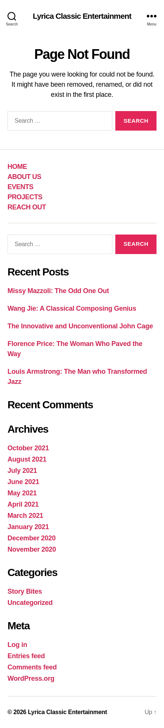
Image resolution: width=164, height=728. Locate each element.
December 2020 (31, 538)
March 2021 (25, 515)
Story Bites (24, 591)
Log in (17, 644)
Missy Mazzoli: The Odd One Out (58, 291)
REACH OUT (26, 207)
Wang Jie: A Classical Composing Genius (71, 308)
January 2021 (28, 527)
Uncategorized (30, 602)
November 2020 (31, 549)
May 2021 (22, 493)
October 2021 (28, 448)
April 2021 (23, 504)
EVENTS (20, 187)
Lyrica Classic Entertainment (82, 16)
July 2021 (22, 470)
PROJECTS (24, 197)
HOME (17, 166)
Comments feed (32, 667)
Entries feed (26, 656)
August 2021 (26, 459)
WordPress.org (30, 678)
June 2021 (23, 482)
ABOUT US (24, 176)
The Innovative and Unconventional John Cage (80, 326)
